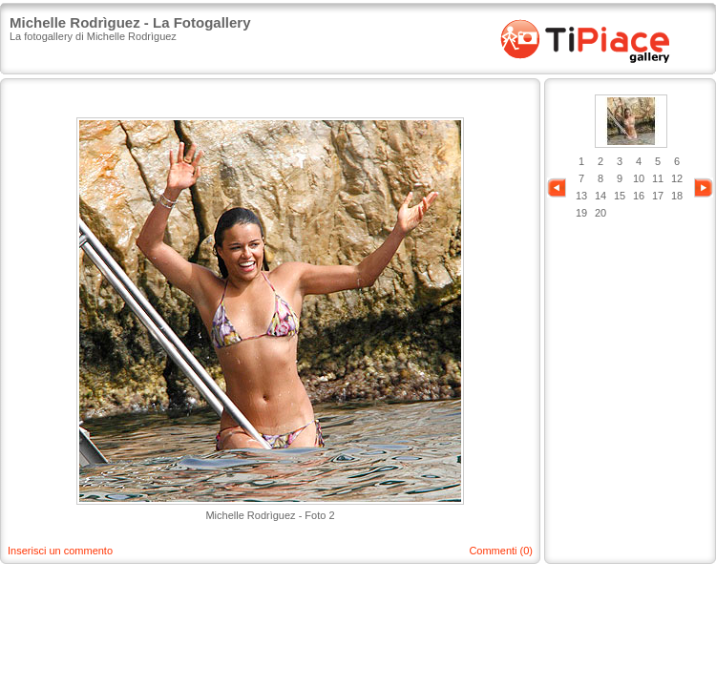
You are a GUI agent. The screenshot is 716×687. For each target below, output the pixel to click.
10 (638, 178)
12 (677, 178)
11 (657, 178)
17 (657, 195)
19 (581, 213)
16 (638, 195)
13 (581, 195)
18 (677, 195)
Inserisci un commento (60, 550)
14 (600, 195)
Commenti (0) (501, 550)
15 (619, 195)
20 (600, 213)
